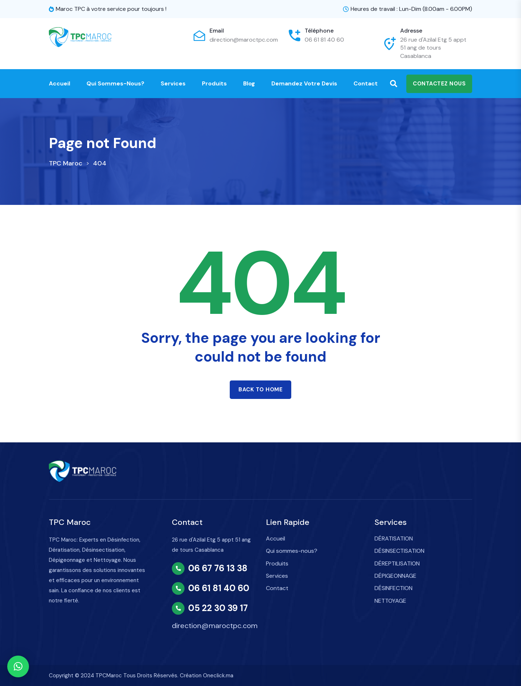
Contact (365, 83)
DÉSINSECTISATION (399, 551)
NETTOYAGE (390, 601)
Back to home (260, 389)
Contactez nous (439, 83)
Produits (214, 83)
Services (173, 83)
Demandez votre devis (304, 83)
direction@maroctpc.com (243, 39)
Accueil (59, 83)
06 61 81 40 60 (324, 39)
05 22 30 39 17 (218, 608)
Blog (249, 83)
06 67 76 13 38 (217, 568)
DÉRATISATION (393, 538)
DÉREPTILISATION (397, 563)
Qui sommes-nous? (115, 83)
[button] (18, 666)
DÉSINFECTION (393, 588)
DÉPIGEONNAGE (395, 576)
